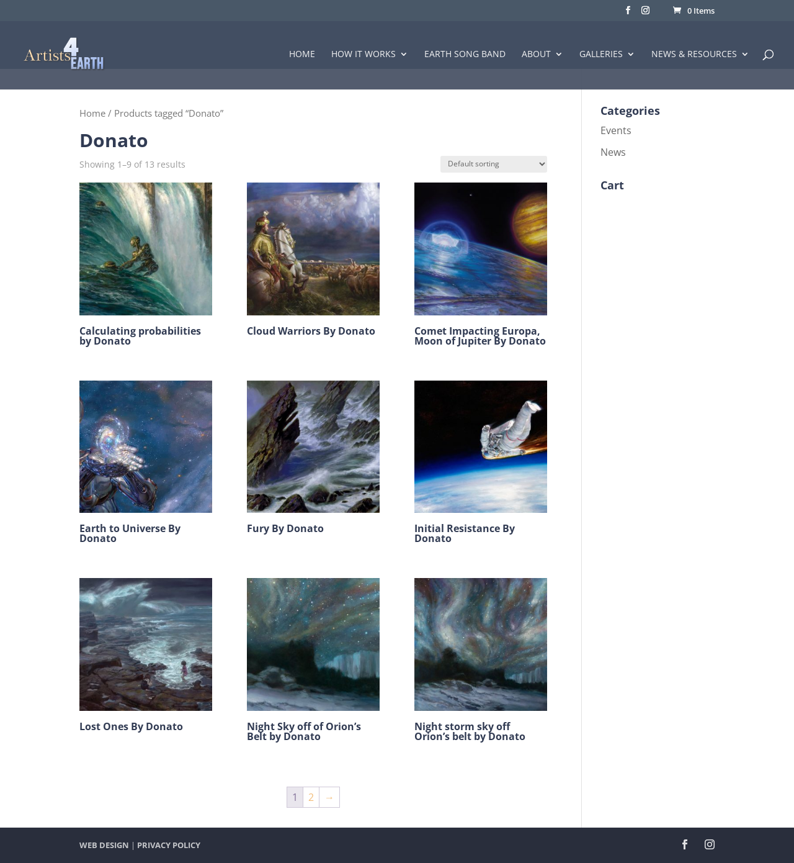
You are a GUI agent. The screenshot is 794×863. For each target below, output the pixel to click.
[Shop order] (493, 164)
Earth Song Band (465, 55)
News (613, 152)
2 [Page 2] (311, 797)
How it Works (363, 55)
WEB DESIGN (104, 845)
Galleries (601, 55)
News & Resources (694, 55)
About (536, 55)
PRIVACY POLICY (168, 845)
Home (302, 55)
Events (615, 130)
